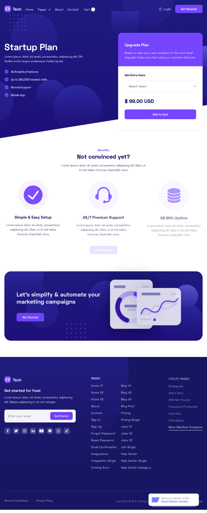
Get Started (189, 9)
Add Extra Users (135, 75)
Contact (73, 9)
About (59, 9)
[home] (13, 9)
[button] (44, 9)
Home (29, 9)
